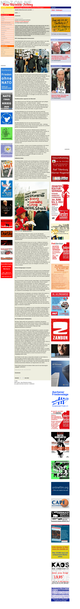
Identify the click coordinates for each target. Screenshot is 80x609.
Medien (3, 34)
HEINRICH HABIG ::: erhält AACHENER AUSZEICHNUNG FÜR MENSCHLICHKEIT (60, 57)
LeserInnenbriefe (5, 47)
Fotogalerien (4, 38)
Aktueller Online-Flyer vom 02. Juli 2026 (23, 9)
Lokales (3, 18)
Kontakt (3, 53)
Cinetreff (17, 367)
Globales (3, 26)
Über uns (3, 51)
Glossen (3, 32)
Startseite (17, 377)
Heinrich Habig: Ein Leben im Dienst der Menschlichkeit (59, 96)
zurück (16, 12)
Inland (2, 20)
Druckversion (17, 15)
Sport (2, 40)
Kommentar (4, 30)
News (2, 16)
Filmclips (3, 36)
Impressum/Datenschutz (7, 55)
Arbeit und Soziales (5, 22)
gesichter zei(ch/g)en (27, 231)
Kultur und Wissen (5, 42)
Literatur (3, 44)
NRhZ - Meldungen (56, 10)
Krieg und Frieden (5, 28)
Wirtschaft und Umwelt (6, 24)
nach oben (27, 377)
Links (2, 49)
